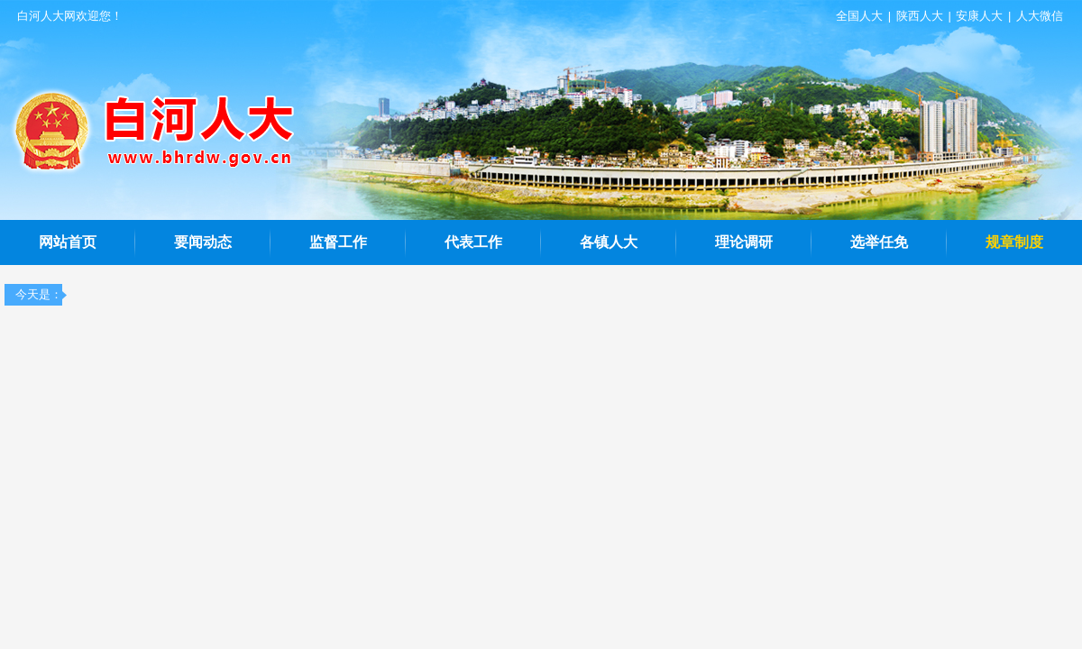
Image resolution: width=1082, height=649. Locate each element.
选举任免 (879, 242)
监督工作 (338, 242)
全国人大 (859, 16)
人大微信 (1039, 16)
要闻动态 (203, 242)
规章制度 (1014, 242)
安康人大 (979, 16)
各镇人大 (608, 242)
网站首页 (67, 242)
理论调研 (744, 242)
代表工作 (473, 242)
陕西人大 (919, 16)
